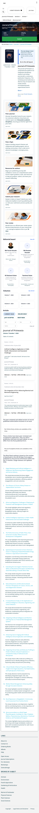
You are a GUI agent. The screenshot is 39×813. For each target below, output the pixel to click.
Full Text (14, 375)
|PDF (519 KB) (21, 375)
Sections (17, 16)
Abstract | (7, 375)
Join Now (31, 10)
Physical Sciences (6, 795)
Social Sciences (5, 801)
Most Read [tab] (21, 317)
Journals (16, 44)
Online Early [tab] (22, 314)
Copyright (8, 809)
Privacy (32, 809)
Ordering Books (6, 746)
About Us (4, 741)
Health (3, 788)
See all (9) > (32, 291)
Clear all (32, 326)
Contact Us (4, 744)
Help (2, 752)
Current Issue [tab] (9, 314)
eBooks (3, 749)
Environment (5, 780)
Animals (3, 777)
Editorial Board (7, 20)
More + (20, 90)
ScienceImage (5, 767)
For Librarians (5, 762)
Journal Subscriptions (7, 759)
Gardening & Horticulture (9, 785)
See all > (32, 239)
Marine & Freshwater (7, 792)
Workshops (4, 765)
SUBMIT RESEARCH (16, 10)
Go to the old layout (26, 62)
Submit (19, 39)
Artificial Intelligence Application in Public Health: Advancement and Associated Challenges (16, 351)
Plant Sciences (5, 798)
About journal (16, 20)
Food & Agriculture (7, 782)
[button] (37, 2)
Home (11, 44)
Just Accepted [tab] (9, 317)
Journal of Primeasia (7, 16)
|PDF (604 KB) (21, 413)
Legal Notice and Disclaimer (20, 809)
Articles (24, 16)
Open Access (5, 756)
